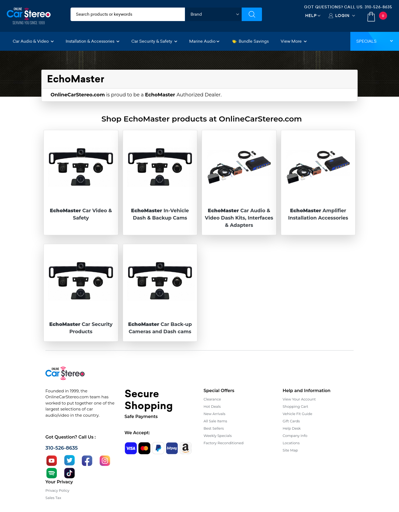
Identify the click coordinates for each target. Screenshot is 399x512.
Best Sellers (214, 428)
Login (342, 15)
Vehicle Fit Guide (297, 414)
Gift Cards (291, 421)
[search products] (128, 14)
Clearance (212, 399)
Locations (291, 443)
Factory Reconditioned (224, 443)
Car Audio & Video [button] (33, 41)
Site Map (290, 450)
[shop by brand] (213, 14)
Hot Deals (212, 406)
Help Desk (292, 428)
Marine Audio (204, 41)
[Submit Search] (252, 14)
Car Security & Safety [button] (154, 41)
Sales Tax (53, 498)
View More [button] (294, 41)
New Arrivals (214, 414)
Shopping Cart (295, 406)
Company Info (295, 435)
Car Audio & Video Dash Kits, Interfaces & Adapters (239, 218)
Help (311, 15)
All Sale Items (215, 421)
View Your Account (299, 399)
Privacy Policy (57, 490)
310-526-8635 (378, 7)
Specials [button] (374, 41)
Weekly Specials (218, 435)
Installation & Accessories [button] (92, 41)
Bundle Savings (250, 41)
